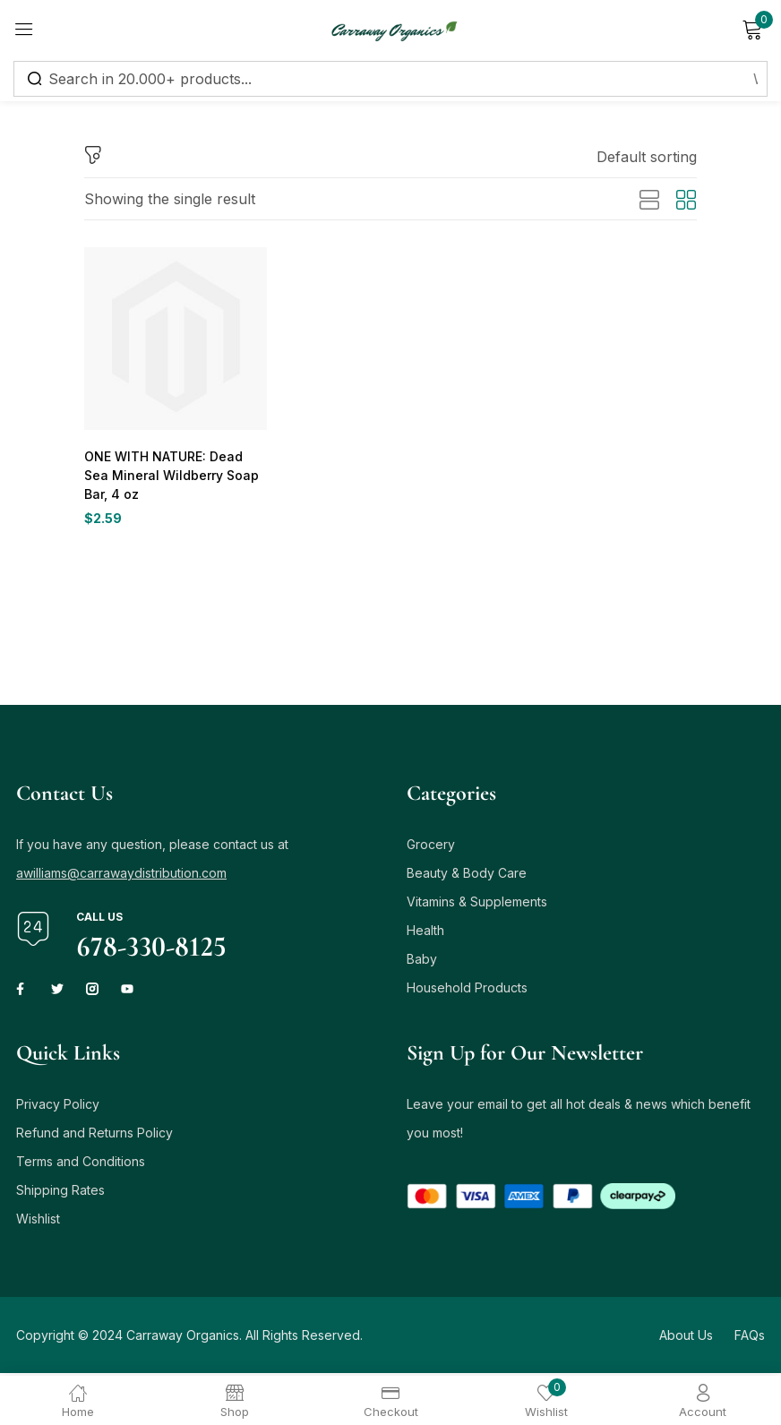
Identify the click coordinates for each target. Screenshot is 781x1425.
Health (425, 932)
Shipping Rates (60, 1192)
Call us (99, 919)
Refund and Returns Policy (94, 1135)
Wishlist (38, 1221)
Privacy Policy (57, 1106)
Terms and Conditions (80, 1164)
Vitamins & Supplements (477, 904)
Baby (422, 961)
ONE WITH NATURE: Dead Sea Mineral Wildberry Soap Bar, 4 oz (174, 476)
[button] (646, 156)
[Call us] (33, 931)
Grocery (431, 846)
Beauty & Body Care (467, 875)
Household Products (467, 990)
